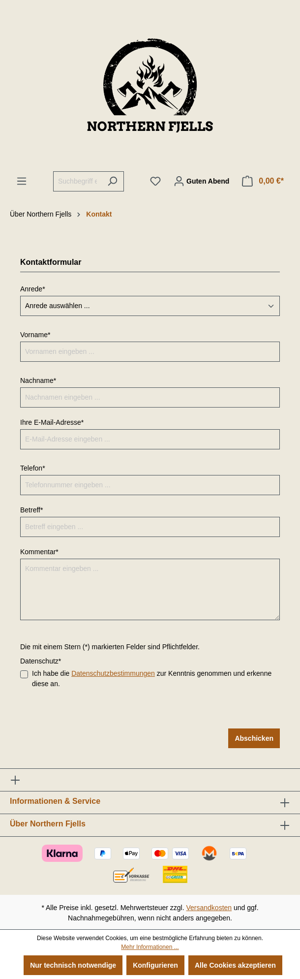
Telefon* (32, 468)
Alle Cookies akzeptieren (235, 965)
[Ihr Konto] (201, 181)
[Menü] (21, 181)
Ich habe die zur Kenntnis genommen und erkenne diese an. (151, 678)
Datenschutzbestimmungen (113, 673)
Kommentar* (39, 552)
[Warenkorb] (263, 181)
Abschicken (254, 738)
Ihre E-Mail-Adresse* (52, 422)
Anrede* (32, 289)
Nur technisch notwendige (73, 965)
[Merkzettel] (155, 181)
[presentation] (95, 709)
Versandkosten (209, 908)
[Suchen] (112, 181)
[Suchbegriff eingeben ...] (77, 181)
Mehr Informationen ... (150, 947)
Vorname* (35, 335)
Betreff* (31, 510)
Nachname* (38, 380)
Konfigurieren (155, 965)
